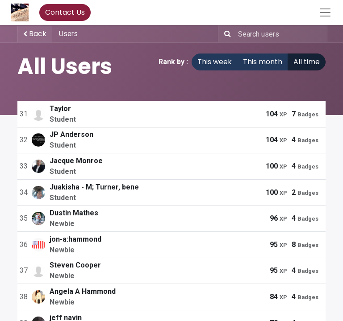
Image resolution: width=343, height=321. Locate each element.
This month (262, 62)
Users (68, 33)
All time (306, 62)
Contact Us (65, 12)
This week (214, 62)
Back (34, 34)
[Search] (225, 33)
